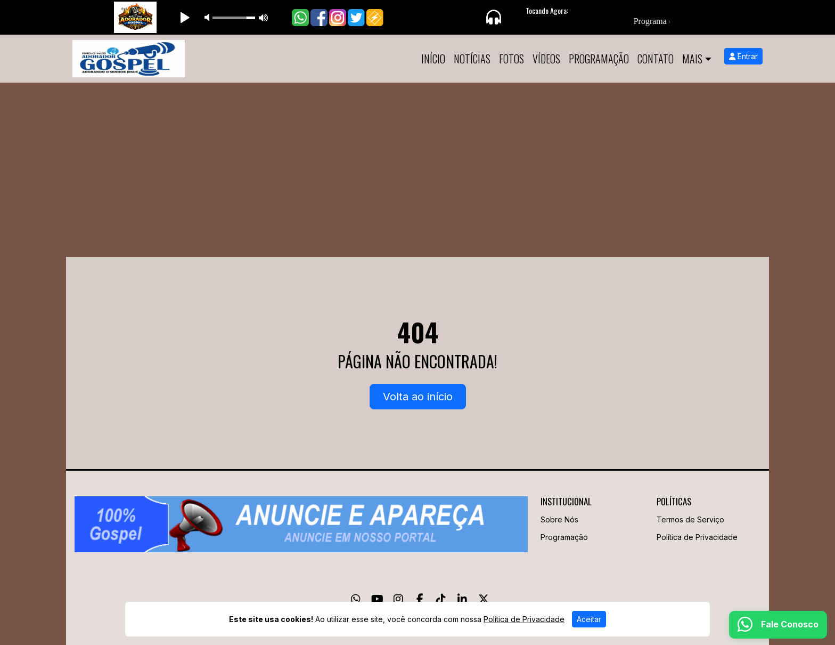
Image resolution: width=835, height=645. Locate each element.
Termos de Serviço (690, 519)
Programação (599, 59)
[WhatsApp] (356, 599)
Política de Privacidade (697, 537)
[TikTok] (441, 599)
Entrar (743, 56)
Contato (655, 59)
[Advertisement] (417, 162)
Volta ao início (418, 396)
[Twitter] (483, 599)
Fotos (511, 59)
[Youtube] (377, 599)
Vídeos (546, 59)
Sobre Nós (559, 519)
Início (433, 59)
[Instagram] (398, 599)
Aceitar (589, 619)
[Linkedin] (462, 599)
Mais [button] (692, 59)
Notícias (472, 59)
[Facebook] (419, 599)
